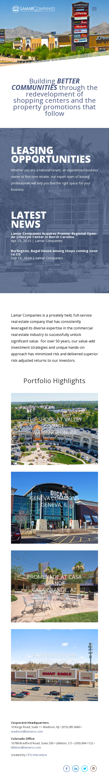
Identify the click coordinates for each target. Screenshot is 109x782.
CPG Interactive (36, 755)
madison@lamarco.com (27, 731)
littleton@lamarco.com (26, 747)
